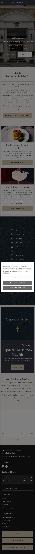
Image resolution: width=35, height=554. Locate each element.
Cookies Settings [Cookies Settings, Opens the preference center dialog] (17, 278)
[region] (17, 277)
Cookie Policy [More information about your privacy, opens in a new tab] (6, 273)
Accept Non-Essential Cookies (17, 287)
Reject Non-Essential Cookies (17, 282)
